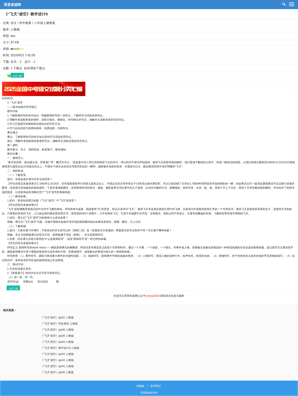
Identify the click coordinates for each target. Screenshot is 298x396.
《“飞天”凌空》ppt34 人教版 (57, 341)
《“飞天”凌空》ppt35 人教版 (57, 335)
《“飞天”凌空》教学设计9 (26, 14)
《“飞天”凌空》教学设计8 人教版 (60, 347)
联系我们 (155, 385)
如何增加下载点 (34, 68)
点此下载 (17, 76)
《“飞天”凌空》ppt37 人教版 (57, 317)
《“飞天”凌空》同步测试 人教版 (59, 323)
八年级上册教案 (44, 23)
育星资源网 (12, 5)
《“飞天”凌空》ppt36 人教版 (57, 329)
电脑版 (140, 385)
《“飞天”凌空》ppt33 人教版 (57, 353)
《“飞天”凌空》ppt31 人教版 (57, 366)
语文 (14, 23)
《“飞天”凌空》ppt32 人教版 (57, 360)
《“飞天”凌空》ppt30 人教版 (57, 372)
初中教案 (25, 23)
